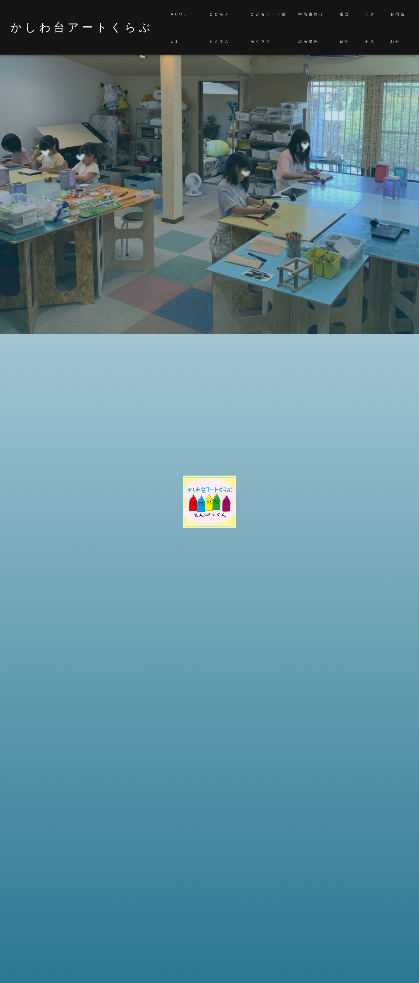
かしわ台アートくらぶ (81, 27)
